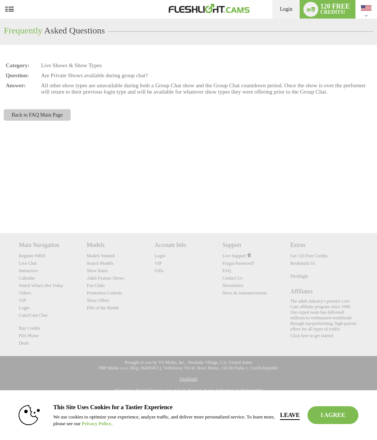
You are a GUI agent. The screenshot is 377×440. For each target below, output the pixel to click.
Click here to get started (311, 335)
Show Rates (97, 270)
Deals (24, 343)
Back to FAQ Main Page (37, 115)
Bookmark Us (302, 263)
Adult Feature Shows (105, 278)
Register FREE (32, 255)
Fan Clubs (96, 285)
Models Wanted (101, 255)
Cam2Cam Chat (33, 315)
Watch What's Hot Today (41, 285)
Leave (290, 415)
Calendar (27, 278)
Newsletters (233, 285)
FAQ (226, 270)
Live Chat (28, 263)
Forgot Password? (238, 263)
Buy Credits (30, 328)
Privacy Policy (96, 423)
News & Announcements (244, 293)
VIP (22, 300)
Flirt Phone (29, 335)
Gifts (159, 270)
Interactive (28, 270)
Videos (25, 293)
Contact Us (232, 278)
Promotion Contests (104, 293)
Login (286, 9)
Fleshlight (299, 276)
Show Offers (98, 300)
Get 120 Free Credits (309, 255)
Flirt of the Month (103, 307)
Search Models (100, 263)
